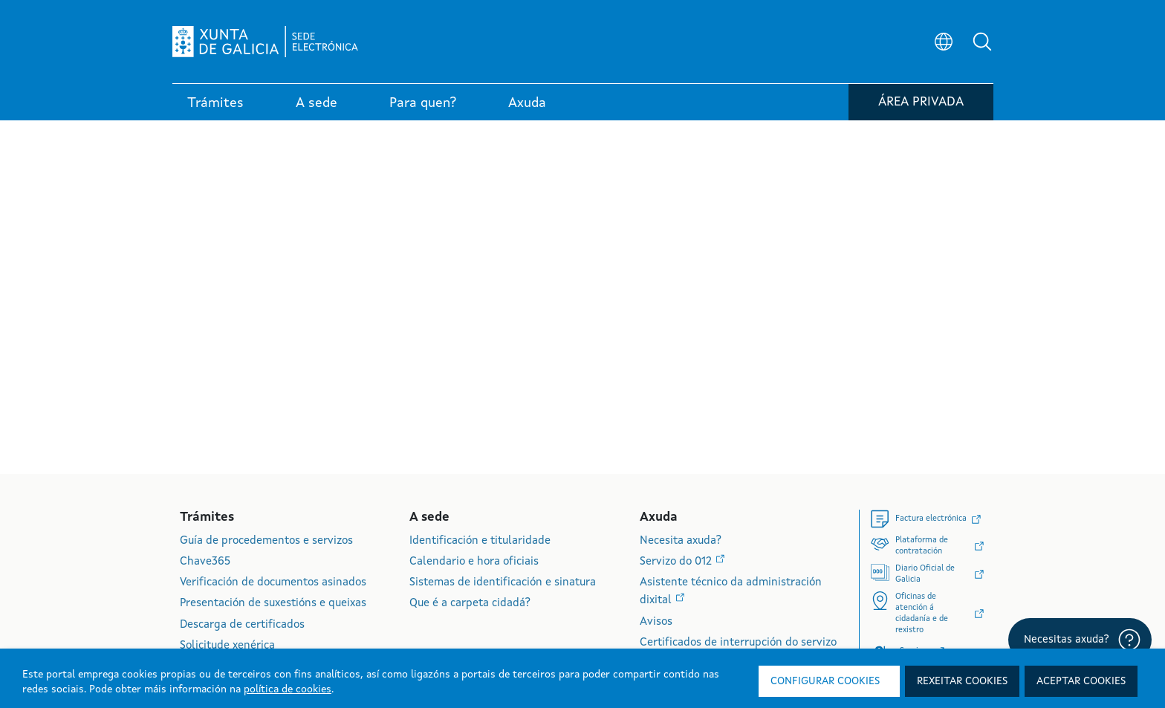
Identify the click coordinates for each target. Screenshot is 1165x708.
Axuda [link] (527, 103)
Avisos (656, 622)
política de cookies (287, 689)
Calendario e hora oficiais (474, 562)
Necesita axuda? (680, 541)
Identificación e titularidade (480, 541)
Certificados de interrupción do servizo (738, 643)
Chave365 (205, 562)
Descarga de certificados (242, 625)
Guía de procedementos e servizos (266, 541)
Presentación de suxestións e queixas (273, 603)
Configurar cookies (825, 681)
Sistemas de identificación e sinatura (502, 582)
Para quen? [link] (422, 103)
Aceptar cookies (1081, 681)
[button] (982, 41)
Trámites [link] (215, 103)
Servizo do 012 (677, 562)
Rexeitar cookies (962, 681)
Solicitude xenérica (227, 646)
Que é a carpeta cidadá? (469, 603)
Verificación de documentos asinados (273, 582)
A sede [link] (316, 103)
